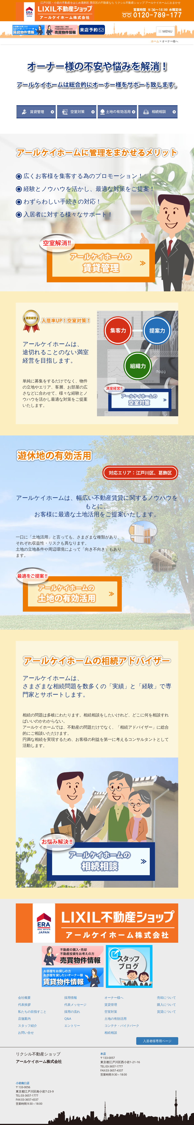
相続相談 (110, 1032)
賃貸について (166, 1011)
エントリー (72, 1025)
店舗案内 (24, 1018)
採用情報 (70, 997)
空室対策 (110, 1011)
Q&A (67, 1018)
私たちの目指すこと (32, 1011)
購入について (166, 1004)
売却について (166, 997)
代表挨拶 (24, 1004)
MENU (166, 32)
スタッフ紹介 (27, 1025)
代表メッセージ (75, 1004)
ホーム (155, 41)
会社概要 (24, 997)
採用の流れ (72, 1011)
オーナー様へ (113, 997)
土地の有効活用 (115, 1018)
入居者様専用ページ (157, 1041)
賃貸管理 (110, 1004)
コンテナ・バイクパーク (121, 1025)
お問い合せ (26, 1032)
